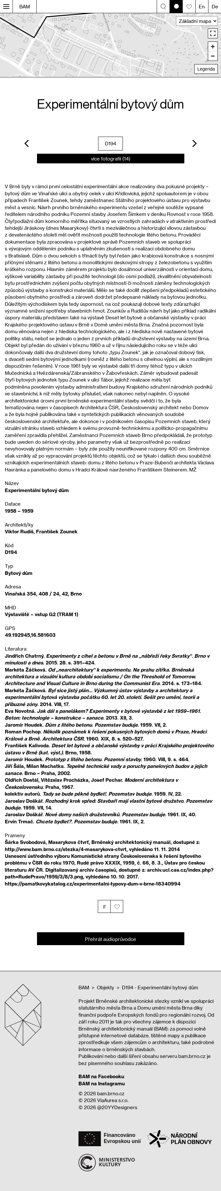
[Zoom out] (212, 56)
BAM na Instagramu (101, 1083)
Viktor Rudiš (19, 531)
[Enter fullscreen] (212, 33)
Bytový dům (18, 573)
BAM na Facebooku (101, 1076)
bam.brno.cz (110, 1093)
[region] (110, 45)
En (202, 6)
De (215, 6)
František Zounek (57, 531)
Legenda (206, 69)
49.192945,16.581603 (30, 635)
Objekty (105, 987)
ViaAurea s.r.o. (112, 1100)
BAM (24, 6)
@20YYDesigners (117, 1107)
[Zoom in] (212, 46)
